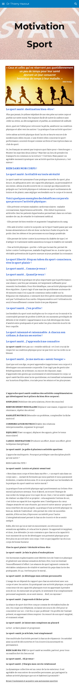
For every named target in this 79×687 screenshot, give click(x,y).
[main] (39, 35)
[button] (3, 4)
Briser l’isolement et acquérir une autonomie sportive (32, 681)
